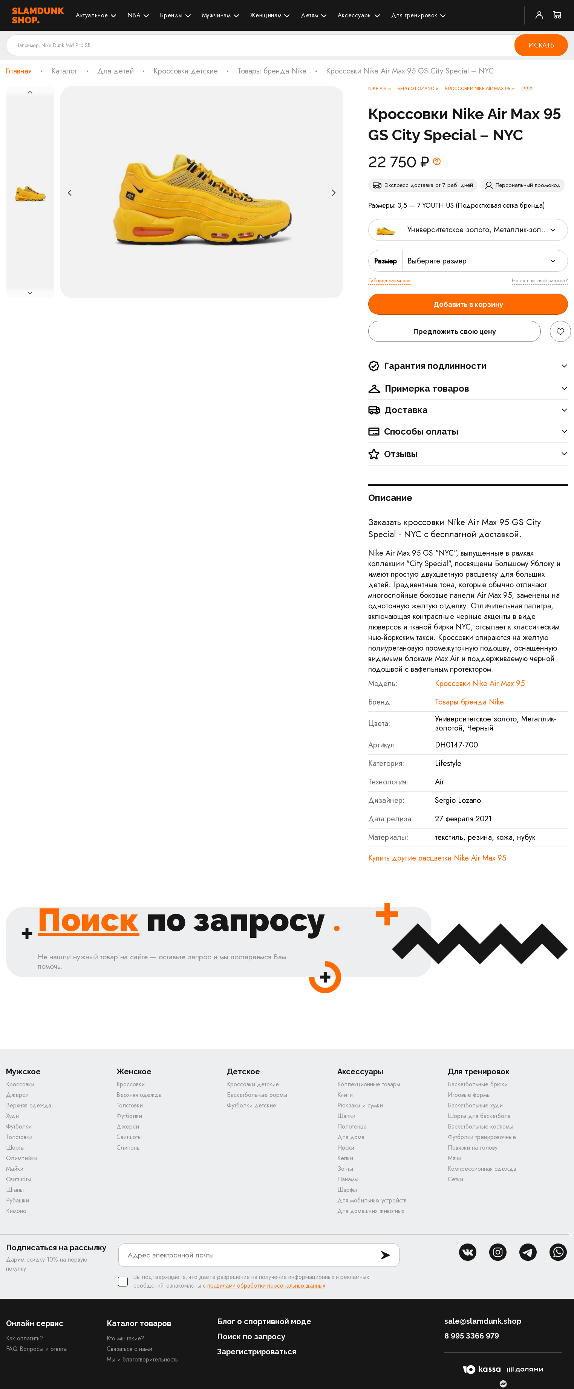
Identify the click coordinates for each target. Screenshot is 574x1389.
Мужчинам (216, 15)
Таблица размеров (389, 280)
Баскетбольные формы (257, 1094)
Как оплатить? (24, 1338)
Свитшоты (18, 1179)
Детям (309, 15)
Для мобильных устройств (372, 1200)
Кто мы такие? (125, 1338)
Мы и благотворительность (142, 1359)
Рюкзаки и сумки (360, 1105)
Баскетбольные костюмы (480, 1126)
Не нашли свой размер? (540, 280)
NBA (134, 15)
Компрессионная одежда (482, 1168)
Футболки (19, 1126)
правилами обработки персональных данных (266, 1286)
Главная (19, 71)
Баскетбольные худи (475, 1105)
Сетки (455, 1179)
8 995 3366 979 (471, 1335)
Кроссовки (20, 1084)
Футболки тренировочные (482, 1137)
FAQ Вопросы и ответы (36, 1349)
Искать (541, 45)
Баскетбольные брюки (478, 1084)
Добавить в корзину (468, 304)
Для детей (115, 71)
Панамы (347, 1179)
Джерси (17, 1094)
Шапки (346, 1116)
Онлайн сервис (34, 1323)
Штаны (15, 1189)
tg (528, 1252)
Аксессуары (355, 15)
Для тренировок (414, 15)
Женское (134, 1071)
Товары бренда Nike (271, 71)
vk (467, 1252)
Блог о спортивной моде (264, 1321)
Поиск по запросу (251, 1336)
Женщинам (266, 15)
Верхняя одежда (28, 1105)
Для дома (350, 1137)
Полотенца (352, 1126)
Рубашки (17, 1200)
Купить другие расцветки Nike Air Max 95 (437, 858)
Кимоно (16, 1211)
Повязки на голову (472, 1147)
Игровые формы (469, 1094)
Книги (345, 1094)
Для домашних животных (370, 1211)
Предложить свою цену (454, 331)
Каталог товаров (139, 1323)
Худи (12, 1116)
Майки (14, 1168)
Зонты (345, 1168)
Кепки (345, 1158)
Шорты (15, 1147)
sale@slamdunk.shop (482, 1321)
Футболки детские (251, 1105)
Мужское (23, 1071)
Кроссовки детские (185, 71)
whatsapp (558, 1252)
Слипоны (128, 1147)
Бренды (171, 15)
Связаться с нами (129, 1349)
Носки (345, 1147)
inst (498, 1252)
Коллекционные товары (368, 1084)
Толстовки (19, 1137)
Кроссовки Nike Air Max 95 (480, 683)
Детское (243, 1071)
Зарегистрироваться (256, 1351)
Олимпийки (21, 1158)
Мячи (454, 1158)
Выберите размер (437, 261)
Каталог (64, 71)
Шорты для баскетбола (479, 1116)
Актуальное (92, 15)
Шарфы (347, 1189)
